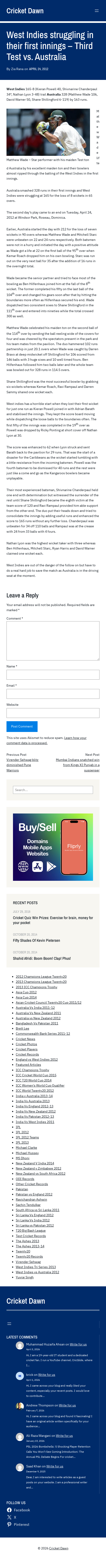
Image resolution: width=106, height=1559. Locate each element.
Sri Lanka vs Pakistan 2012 (35, 1225)
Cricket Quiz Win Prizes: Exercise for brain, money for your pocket (53, 920)
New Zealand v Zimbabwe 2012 (38, 1168)
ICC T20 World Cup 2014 (33, 1080)
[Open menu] (97, 11)
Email (11, 685)
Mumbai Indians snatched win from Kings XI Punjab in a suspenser (78, 765)
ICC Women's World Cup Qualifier (40, 1085)
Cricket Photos (26, 1044)
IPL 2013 (22, 1142)
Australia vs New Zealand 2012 (38, 1018)
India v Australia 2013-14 (34, 1096)
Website (12, 705)
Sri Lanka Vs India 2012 (33, 1220)
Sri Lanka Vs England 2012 (35, 1215)
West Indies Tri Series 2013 (36, 1267)
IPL (18, 1127)
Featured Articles (28, 1065)
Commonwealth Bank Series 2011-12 (43, 1033)
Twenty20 (23, 1251)
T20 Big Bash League (31, 1230)
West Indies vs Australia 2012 (37, 1272)
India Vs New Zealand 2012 (36, 1111)
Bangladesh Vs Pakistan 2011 (37, 1023)
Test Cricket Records (31, 1236)
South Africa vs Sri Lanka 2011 (37, 1210)
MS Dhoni (22, 1158)
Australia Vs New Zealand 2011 (38, 1013)
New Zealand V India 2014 (35, 1163)
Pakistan (22, 1189)
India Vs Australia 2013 (33, 1101)
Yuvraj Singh (25, 1277)
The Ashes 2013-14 (30, 1246)
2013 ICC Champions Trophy (36, 987)
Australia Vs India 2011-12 (35, 1008)
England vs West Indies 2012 (37, 1059)
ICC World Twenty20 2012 (35, 1090)
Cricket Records (27, 1054)
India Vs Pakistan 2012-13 (35, 1116)
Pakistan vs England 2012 (34, 1194)
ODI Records (25, 1179)
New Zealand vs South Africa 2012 (40, 1173)
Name (11, 666)
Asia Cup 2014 (26, 997)
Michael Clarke (26, 1147)
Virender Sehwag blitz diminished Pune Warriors (22, 765)
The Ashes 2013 (27, 1241)
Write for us (78, 1344)
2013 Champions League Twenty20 (41, 982)
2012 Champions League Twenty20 (41, 976)
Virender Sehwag (28, 1262)
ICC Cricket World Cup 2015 (36, 1075)
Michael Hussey (27, 1153)
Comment (14, 618)
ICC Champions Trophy (32, 1070)
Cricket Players (27, 1049)
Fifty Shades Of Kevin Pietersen (36, 940)
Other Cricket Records (32, 1184)
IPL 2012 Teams (27, 1137)
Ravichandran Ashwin (31, 1199)
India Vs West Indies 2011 (35, 1122)
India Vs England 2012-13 (34, 1106)
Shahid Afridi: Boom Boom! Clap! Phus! (42, 958)
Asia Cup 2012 (26, 992)
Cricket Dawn (25, 11)
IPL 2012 (22, 1132)
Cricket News (25, 1039)
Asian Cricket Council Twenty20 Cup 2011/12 (48, 1002)
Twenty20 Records (29, 1256)
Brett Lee (22, 1028)
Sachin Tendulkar (28, 1205)
